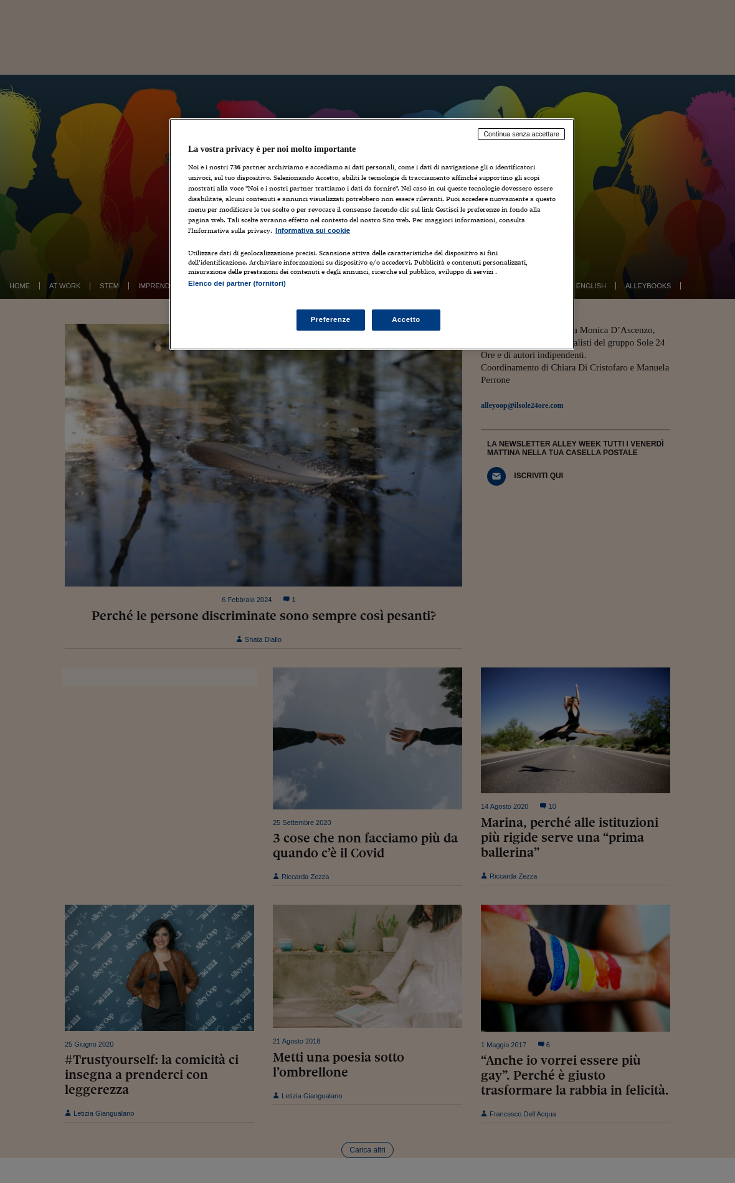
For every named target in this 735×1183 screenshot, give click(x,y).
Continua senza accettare (521, 134)
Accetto (406, 319)
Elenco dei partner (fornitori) (237, 283)
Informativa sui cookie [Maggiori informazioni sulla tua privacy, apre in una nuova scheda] (312, 230)
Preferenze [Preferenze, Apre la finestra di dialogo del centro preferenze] (331, 319)
